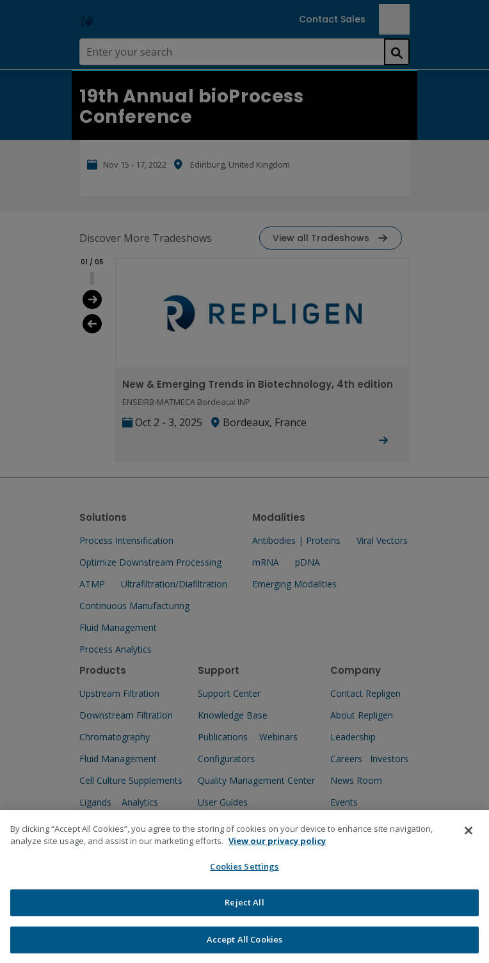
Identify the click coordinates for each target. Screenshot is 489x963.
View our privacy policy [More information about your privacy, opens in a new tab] (277, 851)
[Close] (468, 841)
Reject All (244, 913)
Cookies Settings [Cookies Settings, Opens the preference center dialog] (244, 876)
